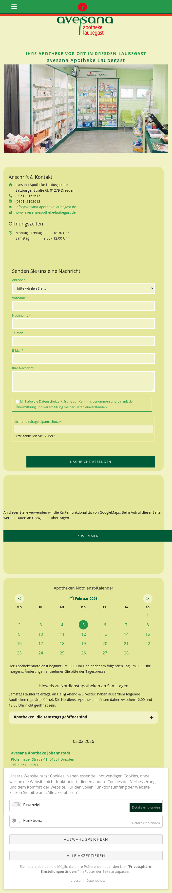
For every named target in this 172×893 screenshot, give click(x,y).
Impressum (75, 880)
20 (105, 643)
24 (40, 653)
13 (105, 634)
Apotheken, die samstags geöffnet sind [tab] (50, 717)
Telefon (17, 333)
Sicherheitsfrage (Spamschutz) (38, 421)
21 (126, 643)
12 (83, 634)
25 (62, 653)
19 (83, 643)
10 (40, 634)
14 (126, 634)
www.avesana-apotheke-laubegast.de (46, 212)
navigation (14, 6)
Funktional (33, 820)
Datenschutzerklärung (55, 401)
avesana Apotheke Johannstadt (40, 753)
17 (40, 643)
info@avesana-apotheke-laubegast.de (46, 206)
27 (105, 653)
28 (126, 653)
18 (62, 643)
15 (147, 634)
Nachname (21, 315)
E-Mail (19, 350)
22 (147, 643)
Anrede (19, 279)
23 (19, 653)
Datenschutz (96, 880)
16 (19, 643)
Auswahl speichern (86, 839)
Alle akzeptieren (86, 855)
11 (62, 634)
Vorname (20, 297)
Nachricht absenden (90, 461)
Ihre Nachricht (23, 368)
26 (83, 653)
